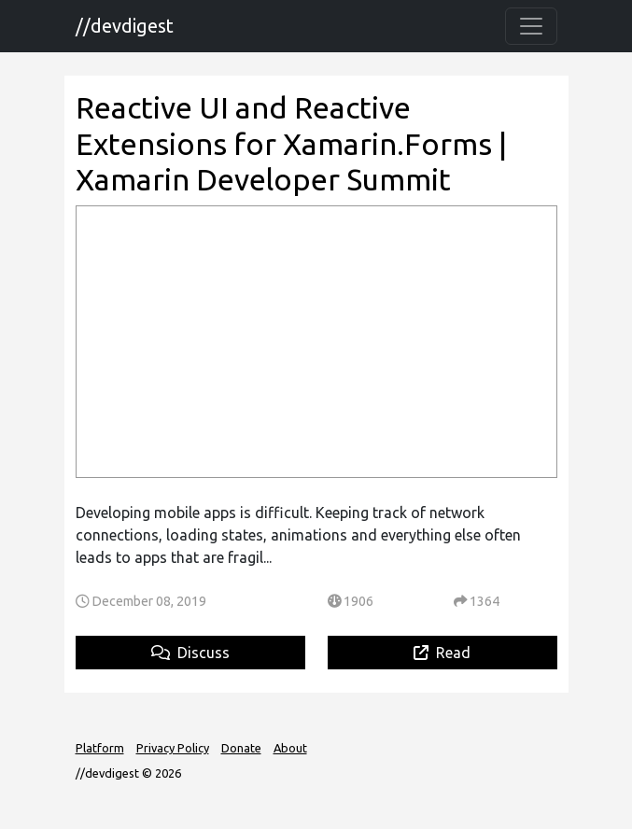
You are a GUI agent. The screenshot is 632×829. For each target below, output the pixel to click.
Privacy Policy (172, 747)
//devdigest (125, 25)
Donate (241, 747)
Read (442, 652)
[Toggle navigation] (531, 26)
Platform (100, 747)
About (290, 747)
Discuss (190, 652)
